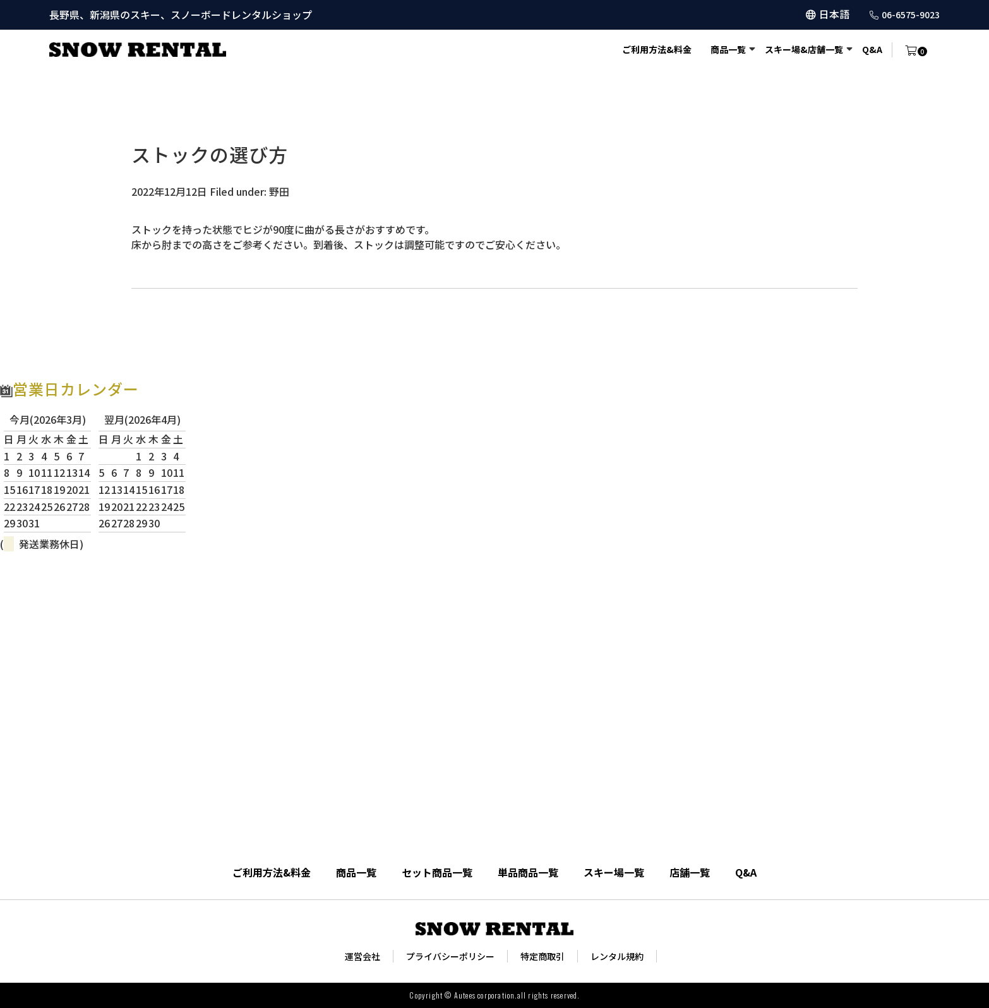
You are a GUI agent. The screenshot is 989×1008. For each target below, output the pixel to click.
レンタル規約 (617, 956)
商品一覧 (728, 49)
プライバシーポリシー (450, 956)
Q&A (872, 49)
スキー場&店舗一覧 (804, 49)
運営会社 (362, 956)
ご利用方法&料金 (657, 49)
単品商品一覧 (528, 872)
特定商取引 (542, 956)
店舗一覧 (689, 872)
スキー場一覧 (614, 872)
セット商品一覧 (437, 872)
